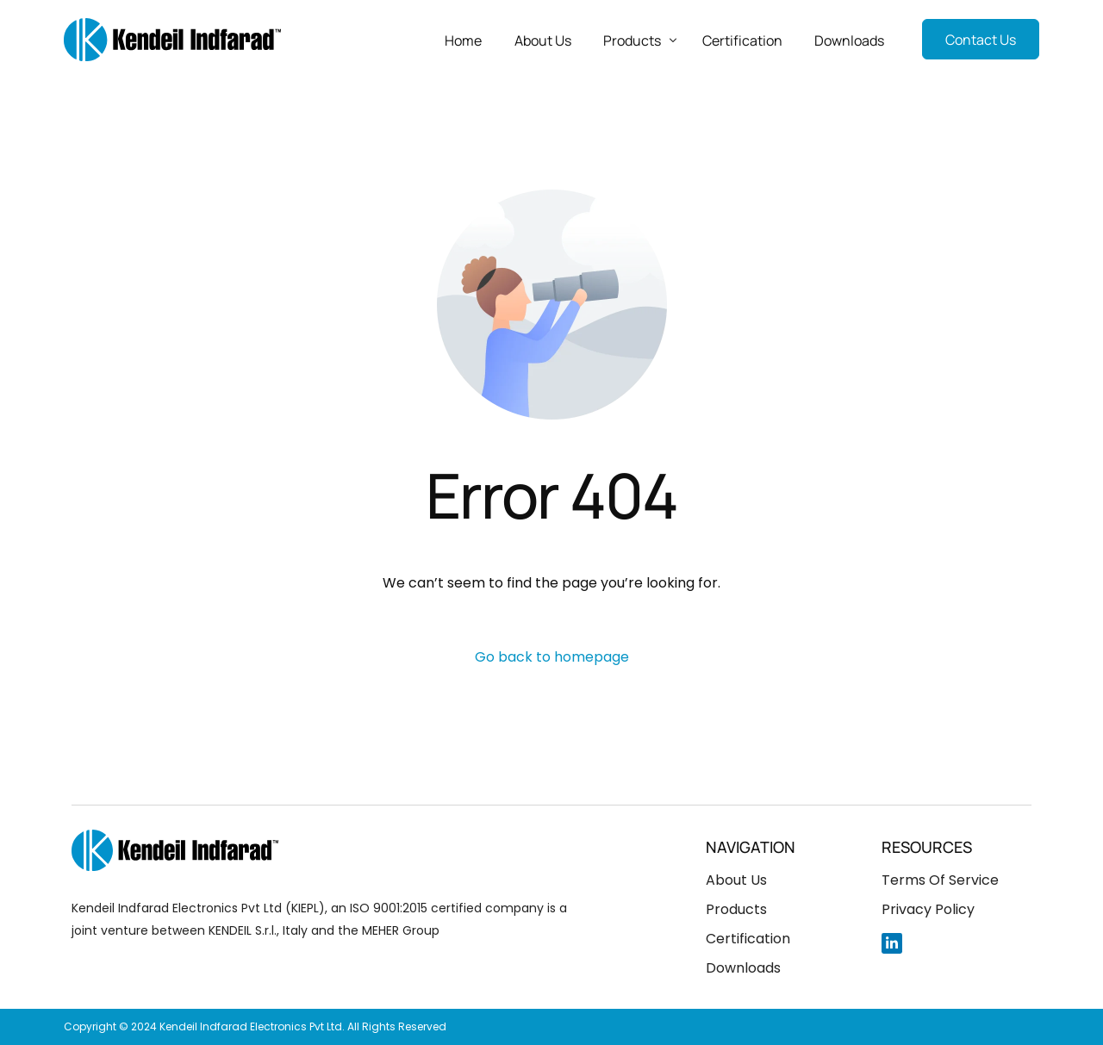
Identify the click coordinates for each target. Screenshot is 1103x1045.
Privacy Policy (928, 909)
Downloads (743, 968)
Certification (748, 939)
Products (736, 909)
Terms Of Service (940, 880)
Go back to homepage (552, 657)
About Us (736, 880)
